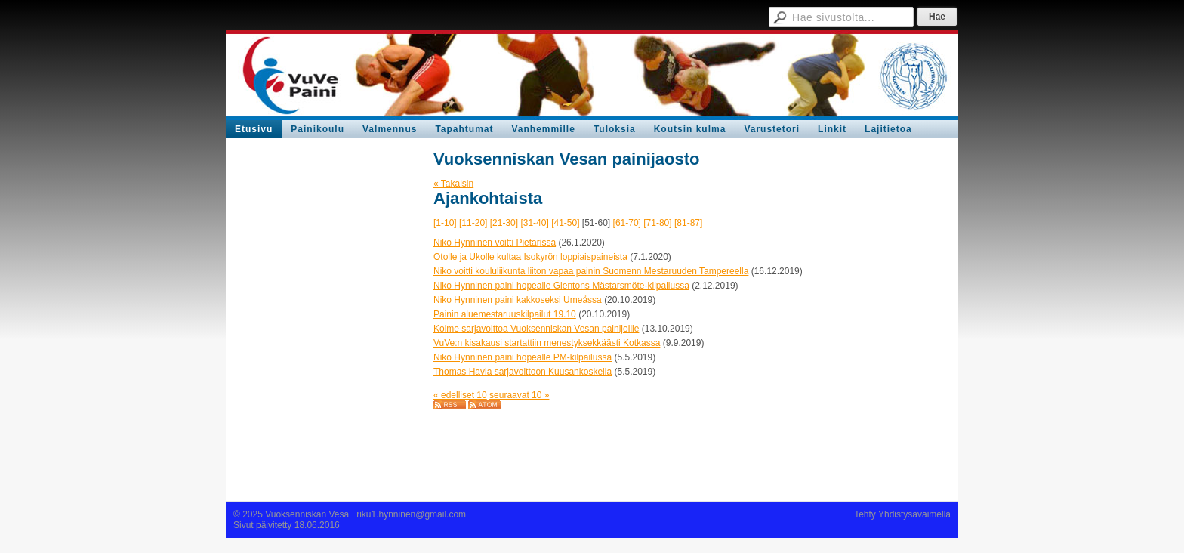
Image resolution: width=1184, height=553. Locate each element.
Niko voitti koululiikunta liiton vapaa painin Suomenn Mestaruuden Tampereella (590, 271)
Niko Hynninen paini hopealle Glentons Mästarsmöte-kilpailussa (561, 285)
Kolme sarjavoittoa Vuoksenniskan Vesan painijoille (536, 328)
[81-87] (688, 223)
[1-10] (445, 223)
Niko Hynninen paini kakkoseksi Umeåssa (517, 300)
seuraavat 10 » (519, 395)
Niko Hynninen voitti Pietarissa (494, 242)
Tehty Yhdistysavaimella (902, 514)
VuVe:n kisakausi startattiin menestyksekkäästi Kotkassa (546, 343)
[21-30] (504, 223)
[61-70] (627, 223)
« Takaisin (453, 183)
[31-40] (534, 223)
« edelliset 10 (460, 395)
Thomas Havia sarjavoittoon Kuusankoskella (522, 371)
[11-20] (473, 223)
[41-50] (565, 223)
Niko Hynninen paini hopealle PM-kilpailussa (522, 357)
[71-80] (657, 223)
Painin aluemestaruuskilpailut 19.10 (504, 314)
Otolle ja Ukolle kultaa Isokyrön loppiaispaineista (531, 257)
